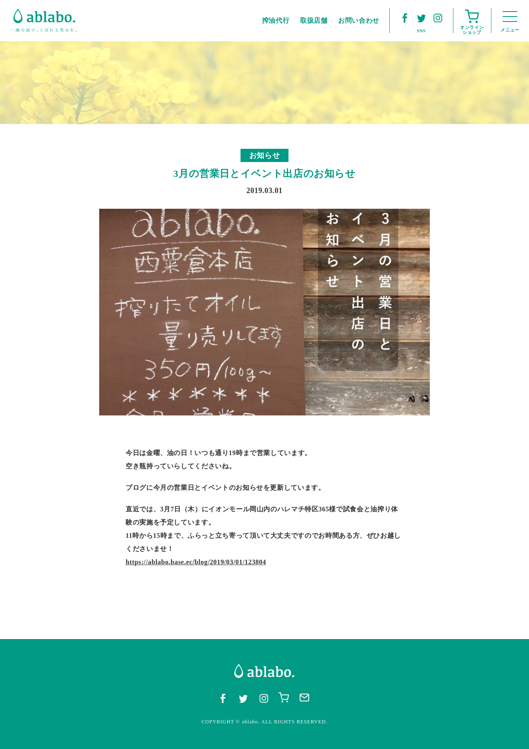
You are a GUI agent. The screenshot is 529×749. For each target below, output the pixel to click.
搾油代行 (276, 20)
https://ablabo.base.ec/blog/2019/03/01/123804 (196, 561)
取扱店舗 (314, 20)
